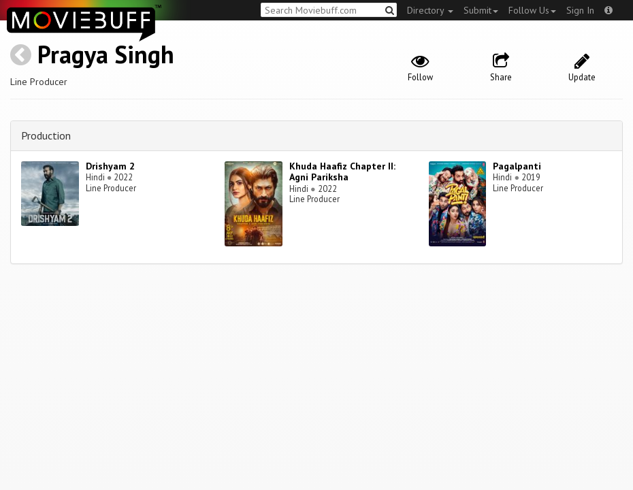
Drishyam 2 (110, 166)
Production (46, 135)
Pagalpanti (517, 166)
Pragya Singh (105, 54)
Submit (481, 10)
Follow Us (532, 10)
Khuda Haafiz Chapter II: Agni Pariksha (342, 172)
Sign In (580, 10)
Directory (430, 10)
